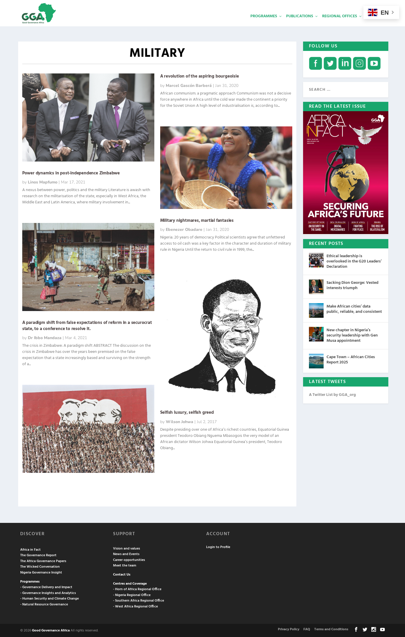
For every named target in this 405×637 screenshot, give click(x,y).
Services (374, 25)
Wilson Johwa (179, 421)
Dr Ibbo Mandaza (44, 337)
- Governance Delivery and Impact (46, 587)
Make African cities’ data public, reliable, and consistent (354, 309)
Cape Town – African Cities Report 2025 (351, 359)
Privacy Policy (288, 629)
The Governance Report (38, 555)
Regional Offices (339, 25)
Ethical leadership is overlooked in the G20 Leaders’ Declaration (354, 260)
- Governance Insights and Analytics (48, 592)
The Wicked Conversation (40, 566)
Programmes (263, 25)
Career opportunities (129, 559)
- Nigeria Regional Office (132, 594)
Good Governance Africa (51, 630)
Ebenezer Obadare (184, 229)
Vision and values (126, 548)
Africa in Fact (30, 549)
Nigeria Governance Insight (41, 572)
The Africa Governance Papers (43, 561)
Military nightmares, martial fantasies (197, 220)
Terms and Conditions (331, 629)
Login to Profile (218, 547)
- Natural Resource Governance (44, 604)
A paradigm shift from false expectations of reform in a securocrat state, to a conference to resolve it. (87, 325)
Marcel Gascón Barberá (189, 85)
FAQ (306, 629)
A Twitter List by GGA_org (332, 394)
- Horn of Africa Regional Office (137, 589)
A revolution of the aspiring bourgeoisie (199, 75)
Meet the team (124, 565)
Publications (299, 25)
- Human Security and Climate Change (49, 598)
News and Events (126, 554)
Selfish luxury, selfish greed (187, 411)
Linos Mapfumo (42, 181)
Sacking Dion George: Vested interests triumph (352, 285)
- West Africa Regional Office (135, 606)
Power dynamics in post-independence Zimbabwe (71, 172)
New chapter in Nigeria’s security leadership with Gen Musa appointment (352, 335)
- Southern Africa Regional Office (138, 600)
